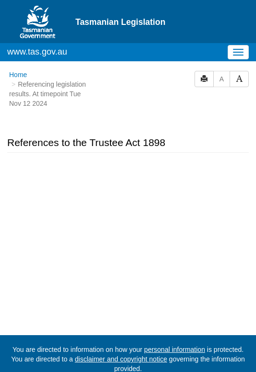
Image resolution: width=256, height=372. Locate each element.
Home (18, 75)
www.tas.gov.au (37, 51)
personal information (174, 349)
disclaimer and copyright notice (121, 359)
